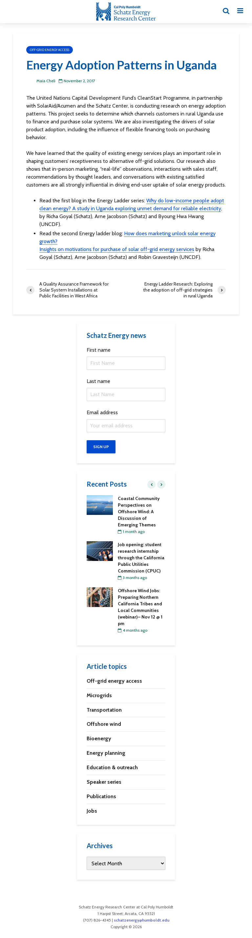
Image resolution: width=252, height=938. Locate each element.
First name (99, 350)
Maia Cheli (40, 80)
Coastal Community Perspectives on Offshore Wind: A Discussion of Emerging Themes (139, 511)
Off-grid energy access (49, 50)
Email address (102, 412)
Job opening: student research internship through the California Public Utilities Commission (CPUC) (141, 558)
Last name (98, 381)
